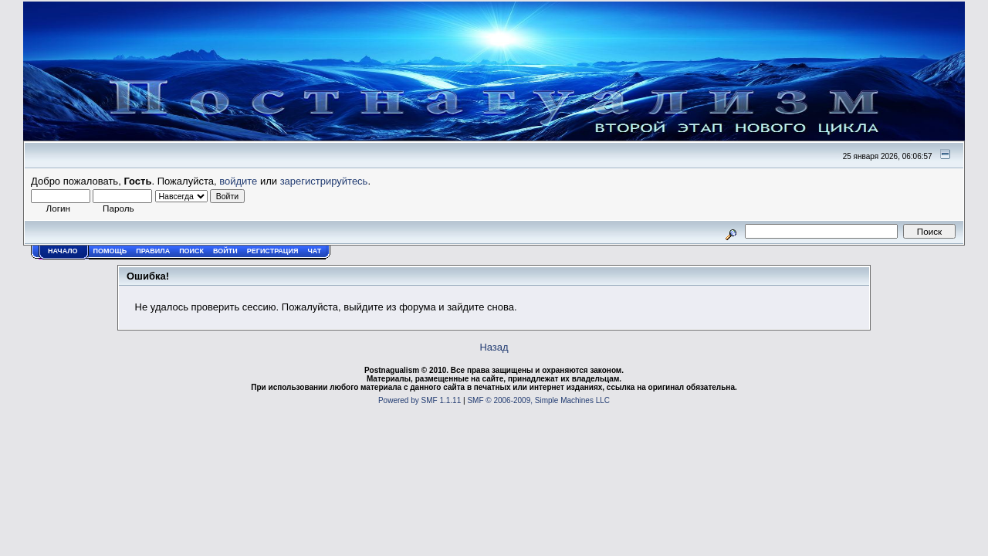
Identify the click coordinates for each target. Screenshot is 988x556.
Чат (314, 251)
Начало (63, 251)
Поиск (191, 251)
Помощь (110, 251)
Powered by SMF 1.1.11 (419, 400)
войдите (238, 181)
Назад (493, 347)
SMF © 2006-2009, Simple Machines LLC (538, 400)
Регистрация (273, 251)
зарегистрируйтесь (324, 181)
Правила (153, 251)
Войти (225, 251)
